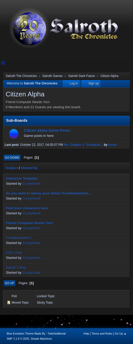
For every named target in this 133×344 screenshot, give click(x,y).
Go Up (9, 283)
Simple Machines (41, 338)
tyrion (112, 145)
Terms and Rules (102, 333)
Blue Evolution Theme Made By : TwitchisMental (36, 333)
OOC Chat (14, 252)
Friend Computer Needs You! (29, 223)
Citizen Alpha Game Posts (47, 130)
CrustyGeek (31, 183)
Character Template (21, 178)
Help (86, 333)
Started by (29, 168)
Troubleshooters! (19, 238)
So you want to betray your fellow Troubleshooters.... (49, 193)
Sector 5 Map (16, 267)
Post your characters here (27, 208)
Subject (12, 168)
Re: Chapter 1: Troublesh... (83, 145)
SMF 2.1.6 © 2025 (18, 338)
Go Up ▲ (120, 333)
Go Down (12, 157)
